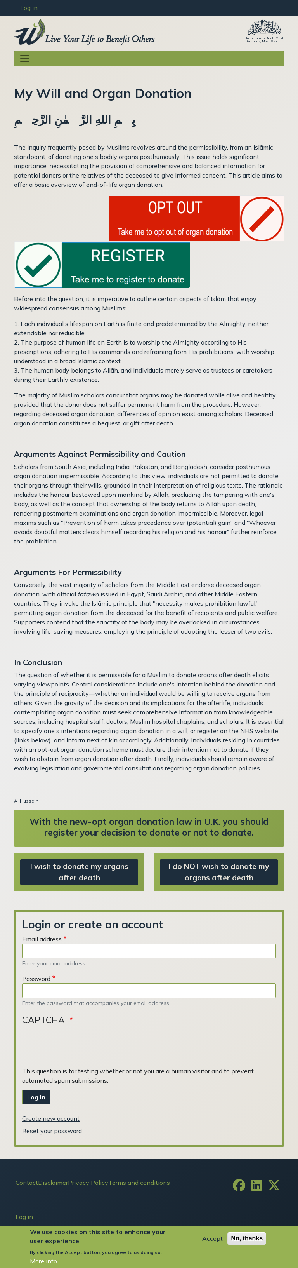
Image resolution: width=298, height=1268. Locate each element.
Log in (29, 8)
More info (43, 1261)
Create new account (51, 1118)
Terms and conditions (139, 1182)
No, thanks (247, 1238)
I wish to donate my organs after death (79, 872)
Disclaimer (53, 1182)
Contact (27, 1182)
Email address (42, 939)
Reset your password (52, 1131)
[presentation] (81, 1045)
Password (36, 978)
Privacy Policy (88, 1182)
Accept (212, 1238)
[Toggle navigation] (149, 58)
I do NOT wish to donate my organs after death (219, 872)
